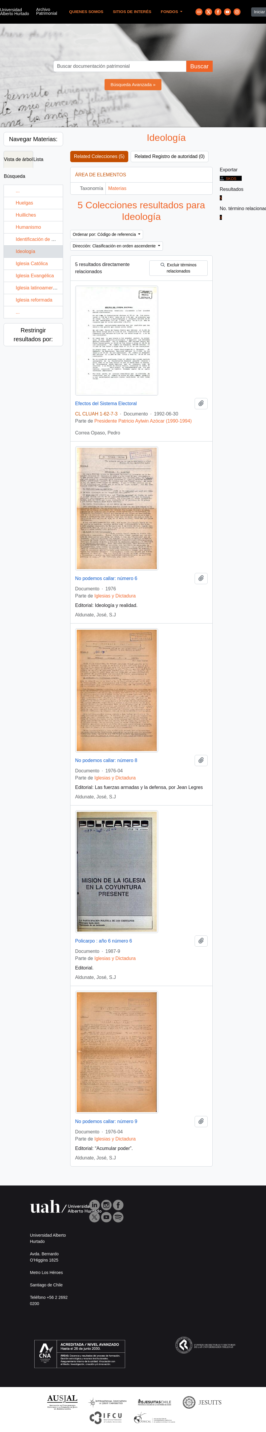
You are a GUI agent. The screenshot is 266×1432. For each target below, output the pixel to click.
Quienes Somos (86, 11)
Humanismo (28, 227)
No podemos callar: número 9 (106, 1121)
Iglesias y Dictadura (115, 595)
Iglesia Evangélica (35, 275)
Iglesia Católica (32, 263)
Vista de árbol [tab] (18, 159)
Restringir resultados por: (33, 334)
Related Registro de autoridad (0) (169, 156)
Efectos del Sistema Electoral (106, 403)
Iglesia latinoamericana (40, 287)
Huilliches (26, 215)
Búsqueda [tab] (14, 176)
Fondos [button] (170, 11)
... (18, 190)
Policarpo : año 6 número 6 (103, 940)
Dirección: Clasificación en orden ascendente (115, 246)
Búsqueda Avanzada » (133, 84)
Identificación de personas (43, 239)
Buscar (199, 66)
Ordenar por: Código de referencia (105, 234)
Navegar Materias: (33, 139)
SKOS (228, 178)
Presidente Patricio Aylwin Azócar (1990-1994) (143, 420)
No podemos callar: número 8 (106, 760)
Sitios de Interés (132, 11)
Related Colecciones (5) (99, 156)
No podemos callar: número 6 (106, 578)
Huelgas (24, 202)
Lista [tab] (38, 159)
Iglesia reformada (34, 299)
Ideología (25, 251)
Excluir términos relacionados (178, 267)
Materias (117, 188)
